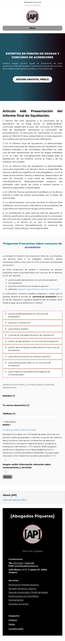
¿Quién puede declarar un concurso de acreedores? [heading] (33, 341)
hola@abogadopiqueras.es (26, 566)
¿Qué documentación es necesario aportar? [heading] (29, 356)
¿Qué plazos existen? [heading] (18, 329)
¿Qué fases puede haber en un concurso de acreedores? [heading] (29, 364)
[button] (6, 313)
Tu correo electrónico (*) (29, 407)
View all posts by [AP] (15, 499)
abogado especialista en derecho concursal (38, 289)
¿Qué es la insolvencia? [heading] (19, 322)
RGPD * (7, 425)
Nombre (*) (29, 398)
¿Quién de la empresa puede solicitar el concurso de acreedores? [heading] (34, 349)
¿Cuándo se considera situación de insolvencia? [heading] (31, 335)
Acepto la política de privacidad (19, 430)
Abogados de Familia (19, 604)
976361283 (29, 563)
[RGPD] (52, 456)
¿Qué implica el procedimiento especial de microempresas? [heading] (29, 373)
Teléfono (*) (29, 416)
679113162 (18, 563)
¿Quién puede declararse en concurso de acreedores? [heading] (28, 315)
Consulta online (16, 629)
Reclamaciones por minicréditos (24, 596)
